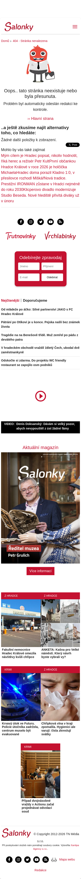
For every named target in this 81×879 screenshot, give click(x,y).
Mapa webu (67, 859)
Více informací (40, 571)
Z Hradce (11, 595)
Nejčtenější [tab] (10, 300)
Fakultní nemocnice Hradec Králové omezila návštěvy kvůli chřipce (19, 653)
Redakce (40, 870)
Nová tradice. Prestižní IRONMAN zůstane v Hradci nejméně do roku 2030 (40, 184)
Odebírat (52, 277)
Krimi (8, 669)
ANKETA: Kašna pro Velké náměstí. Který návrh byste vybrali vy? (60, 653)
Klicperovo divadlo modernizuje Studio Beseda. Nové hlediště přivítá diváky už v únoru (40, 195)
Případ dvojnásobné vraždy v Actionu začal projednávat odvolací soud (38, 806)
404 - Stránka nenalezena (30, 41)
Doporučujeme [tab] (35, 300)
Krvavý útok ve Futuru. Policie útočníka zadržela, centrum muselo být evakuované (20, 729)
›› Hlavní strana (40, 118)
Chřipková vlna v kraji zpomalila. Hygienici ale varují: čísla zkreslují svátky (58, 729)
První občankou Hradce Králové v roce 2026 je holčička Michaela (38, 167)
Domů (5, 41)
